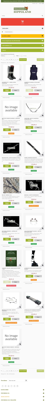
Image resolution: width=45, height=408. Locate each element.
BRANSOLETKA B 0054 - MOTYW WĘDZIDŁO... (9, 310)
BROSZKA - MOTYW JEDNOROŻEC (31, 195)
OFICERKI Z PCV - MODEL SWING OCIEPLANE (9, 83)
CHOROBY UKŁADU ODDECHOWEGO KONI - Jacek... (11, 269)
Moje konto (5, 396)
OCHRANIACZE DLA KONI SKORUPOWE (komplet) (32, 269)
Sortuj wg (2, 55)
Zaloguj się (41, 3)
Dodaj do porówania (6, 97)
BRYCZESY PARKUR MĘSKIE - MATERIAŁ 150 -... (10, 347)
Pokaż (17, 55)
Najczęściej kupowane (11, 41)
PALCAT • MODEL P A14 (7, 195)
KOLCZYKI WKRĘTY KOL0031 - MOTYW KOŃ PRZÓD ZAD (32, 232)
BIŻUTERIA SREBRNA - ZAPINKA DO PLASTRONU (9, 232)
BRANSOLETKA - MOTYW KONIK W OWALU (11, 157)
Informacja (7, 45)
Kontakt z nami (34, 3)
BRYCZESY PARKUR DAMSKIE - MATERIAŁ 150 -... (11, 119)
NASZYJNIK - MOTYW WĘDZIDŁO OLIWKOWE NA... (31, 119)
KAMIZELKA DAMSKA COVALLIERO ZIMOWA (32, 83)
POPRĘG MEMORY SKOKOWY (30, 157)
